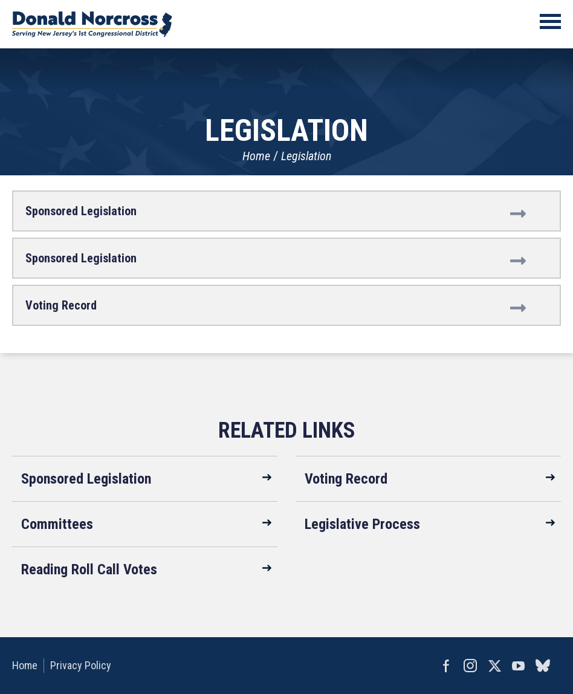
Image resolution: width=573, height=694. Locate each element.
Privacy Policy (80, 665)
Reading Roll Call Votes (89, 569)
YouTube (519, 665)
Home (256, 156)
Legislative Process (362, 524)
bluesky (543, 665)
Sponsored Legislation (81, 211)
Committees (57, 524)
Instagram (470, 665)
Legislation (306, 156)
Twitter (494, 665)
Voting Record (61, 305)
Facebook (446, 665)
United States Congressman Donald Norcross (92, 24)
